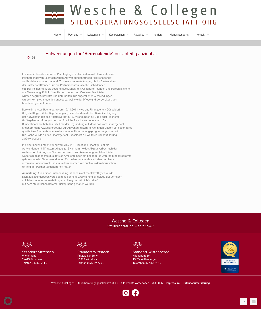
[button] (8, 301)
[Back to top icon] (243, 301)
